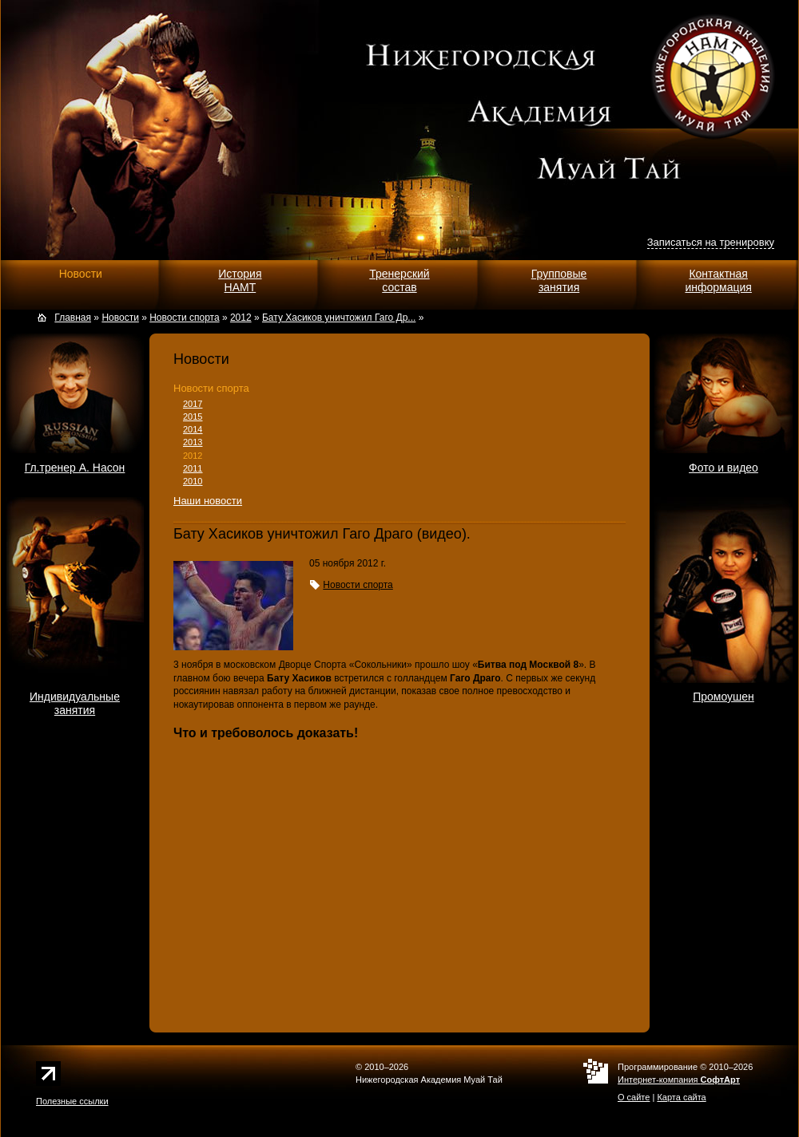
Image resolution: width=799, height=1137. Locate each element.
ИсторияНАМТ (239, 280)
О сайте (634, 1097)
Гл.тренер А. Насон (75, 467)
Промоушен (723, 696)
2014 (192, 429)
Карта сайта (681, 1097)
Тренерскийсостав (399, 280)
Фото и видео (723, 467)
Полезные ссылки (72, 1101)
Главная (72, 317)
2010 (192, 481)
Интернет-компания (679, 1079)
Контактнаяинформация (718, 280)
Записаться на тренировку (710, 242)
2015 (192, 416)
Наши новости (207, 501)
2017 (192, 404)
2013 (192, 442)
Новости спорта (211, 388)
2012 (192, 455)
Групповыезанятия (559, 280)
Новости (80, 273)
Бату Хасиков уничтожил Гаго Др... (338, 317)
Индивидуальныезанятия (75, 703)
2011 (192, 468)
